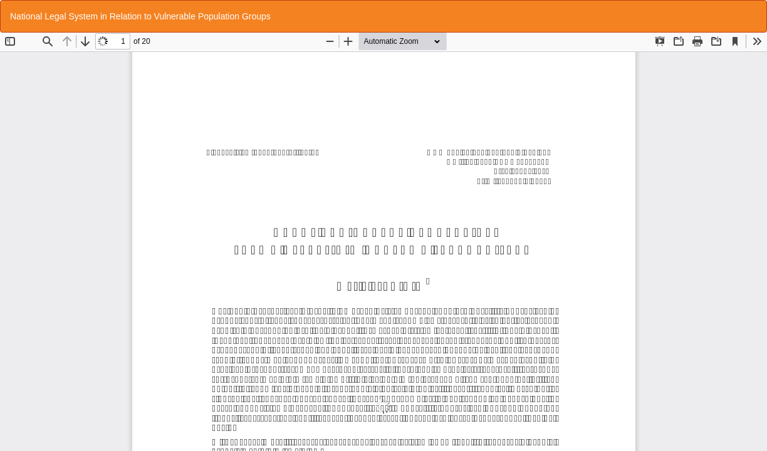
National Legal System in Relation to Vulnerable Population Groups (140, 16)
